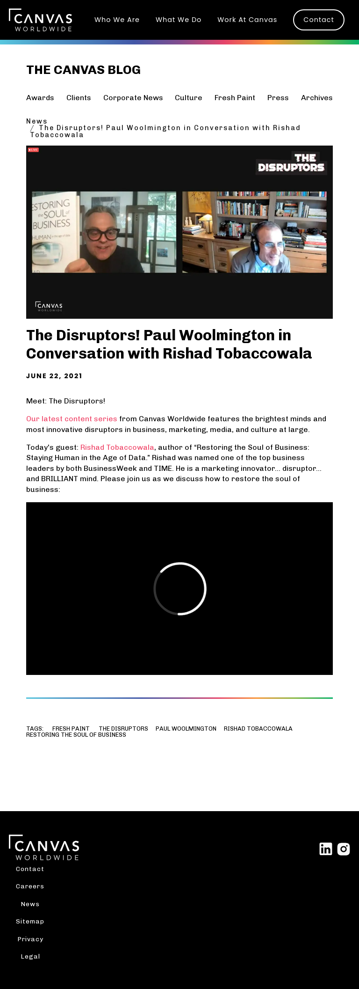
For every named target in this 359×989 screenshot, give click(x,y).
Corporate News (133, 97)
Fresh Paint (235, 97)
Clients (78, 97)
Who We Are (117, 19)
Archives (317, 97)
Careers (30, 886)
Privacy (30, 939)
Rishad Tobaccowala (117, 447)
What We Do (178, 19)
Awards (40, 97)
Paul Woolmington (186, 729)
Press (278, 97)
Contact (318, 19)
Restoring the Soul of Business (76, 735)
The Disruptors (123, 729)
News (37, 121)
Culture (188, 97)
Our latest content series (71, 418)
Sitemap (30, 921)
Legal (30, 956)
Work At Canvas (247, 19)
